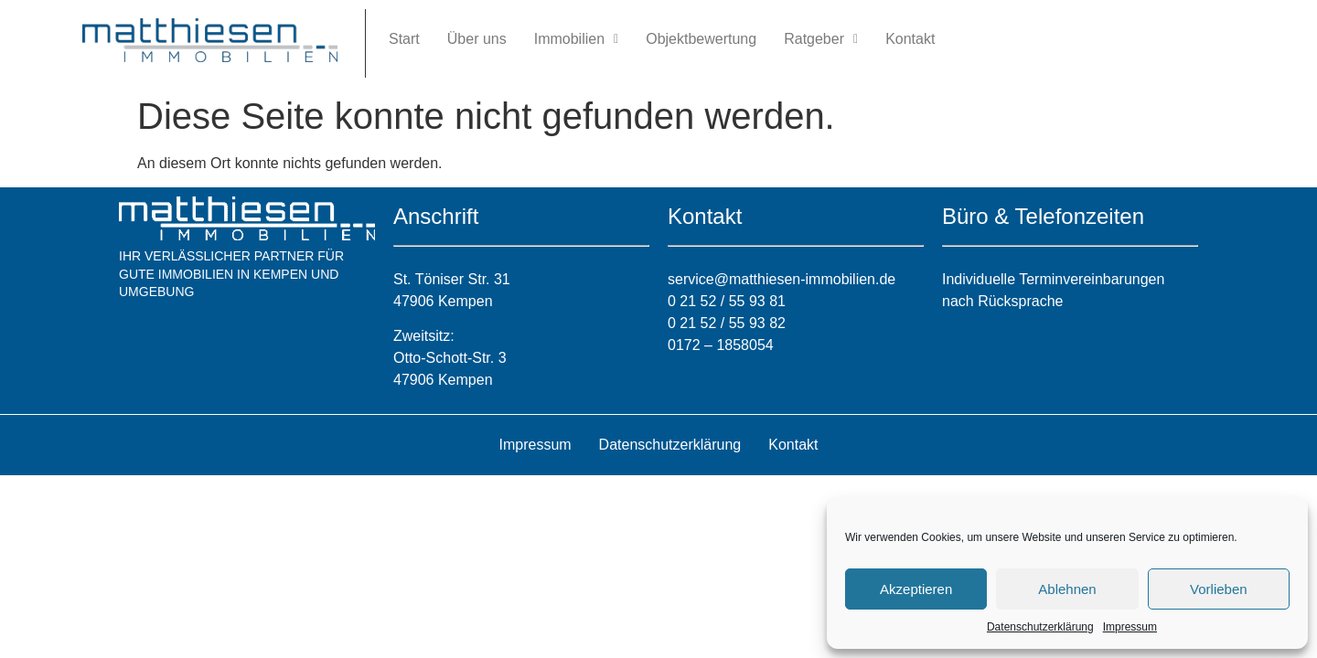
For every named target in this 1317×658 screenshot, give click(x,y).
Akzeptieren (916, 589)
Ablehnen (1067, 589)
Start (404, 39)
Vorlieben (1218, 589)
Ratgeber (821, 39)
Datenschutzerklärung (1040, 627)
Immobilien (576, 39)
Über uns (477, 39)
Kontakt (910, 39)
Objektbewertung (701, 39)
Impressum (1130, 627)
